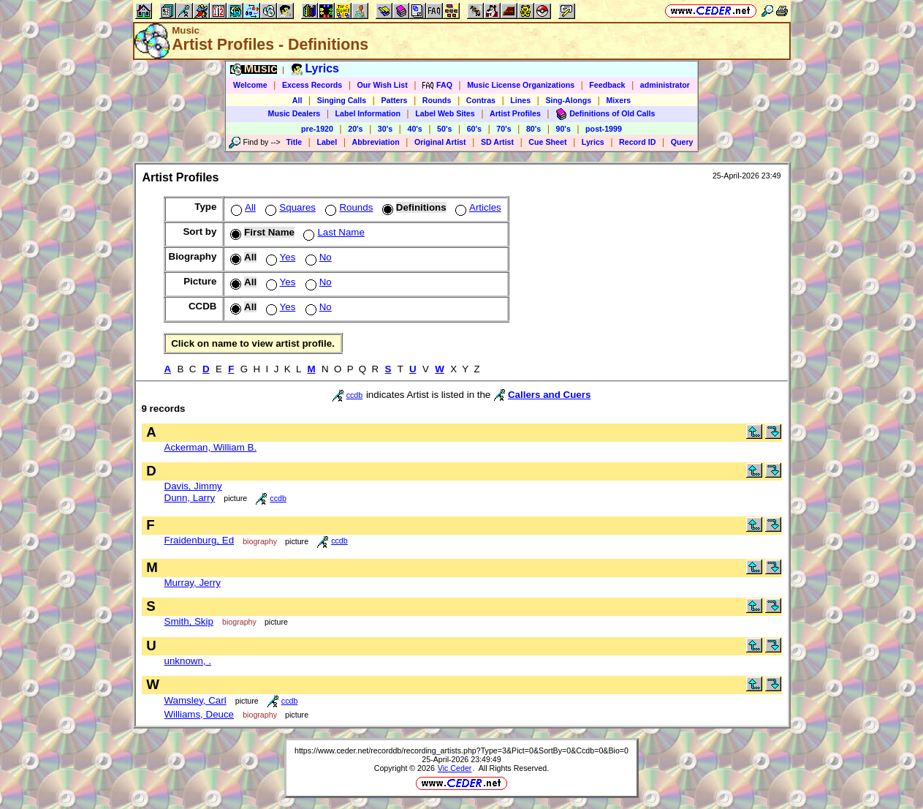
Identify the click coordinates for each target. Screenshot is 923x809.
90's (563, 128)
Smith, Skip (188, 621)
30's (385, 128)
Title (294, 142)
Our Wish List (382, 84)
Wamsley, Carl (195, 700)
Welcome (250, 84)
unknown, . (187, 660)
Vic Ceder (455, 768)
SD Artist (497, 142)
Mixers (618, 100)
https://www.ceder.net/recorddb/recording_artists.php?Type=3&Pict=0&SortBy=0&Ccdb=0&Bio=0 (461, 750)
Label (326, 142)
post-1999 (603, 128)
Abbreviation (376, 142)
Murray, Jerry (192, 582)
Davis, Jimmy (193, 486)
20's (355, 128)
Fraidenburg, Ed (199, 540)
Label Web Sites (445, 113)
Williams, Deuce (199, 714)
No (317, 257)
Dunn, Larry (190, 497)
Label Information (367, 113)
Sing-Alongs (568, 100)
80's (533, 128)
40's (414, 128)
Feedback (607, 84)
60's (474, 128)
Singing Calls (342, 100)
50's (444, 128)
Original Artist (440, 142)
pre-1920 (317, 128)
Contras (480, 100)
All (297, 100)
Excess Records (312, 84)
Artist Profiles (515, 113)
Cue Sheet (547, 142)
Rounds (437, 100)
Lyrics (593, 142)
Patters (394, 100)
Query (682, 142)
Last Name (332, 232)
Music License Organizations (520, 84)
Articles (476, 207)
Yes (279, 257)
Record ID (637, 142)
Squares (289, 207)
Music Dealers (294, 113)
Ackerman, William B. (210, 447)
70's (503, 128)
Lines (520, 100)
